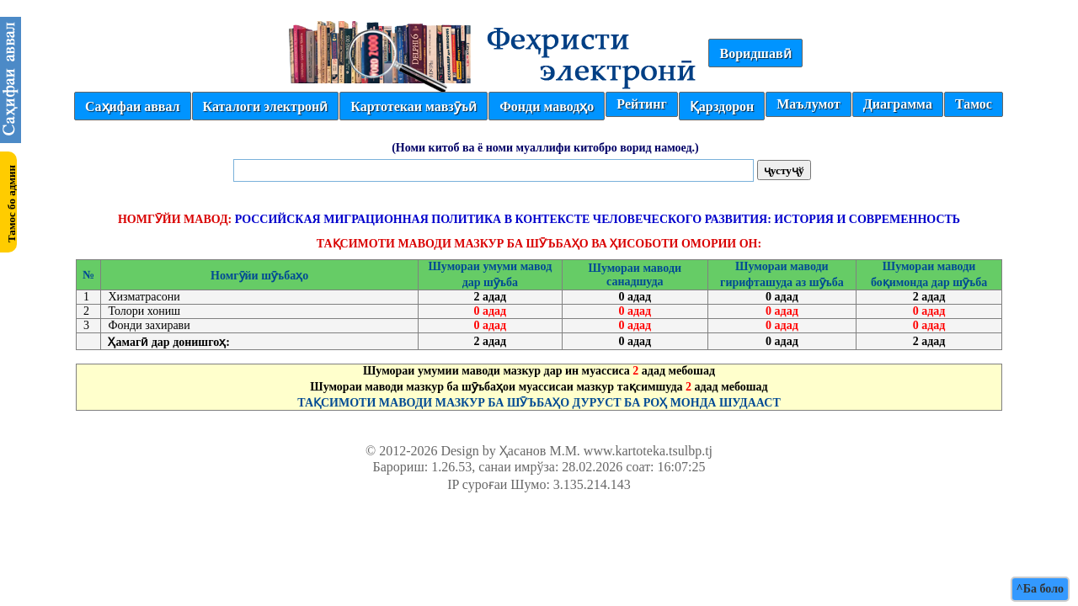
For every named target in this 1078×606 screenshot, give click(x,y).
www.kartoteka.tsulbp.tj (648, 451)
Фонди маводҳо (546, 106)
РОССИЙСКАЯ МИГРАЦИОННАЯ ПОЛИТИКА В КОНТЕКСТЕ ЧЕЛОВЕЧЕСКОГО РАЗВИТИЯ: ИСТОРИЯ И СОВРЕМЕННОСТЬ (597, 219)
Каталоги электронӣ (265, 106)
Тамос (973, 104)
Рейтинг (641, 104)
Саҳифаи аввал (132, 106)
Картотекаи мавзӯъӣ (413, 106)
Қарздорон (722, 106)
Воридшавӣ (755, 53)
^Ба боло (1040, 588)
